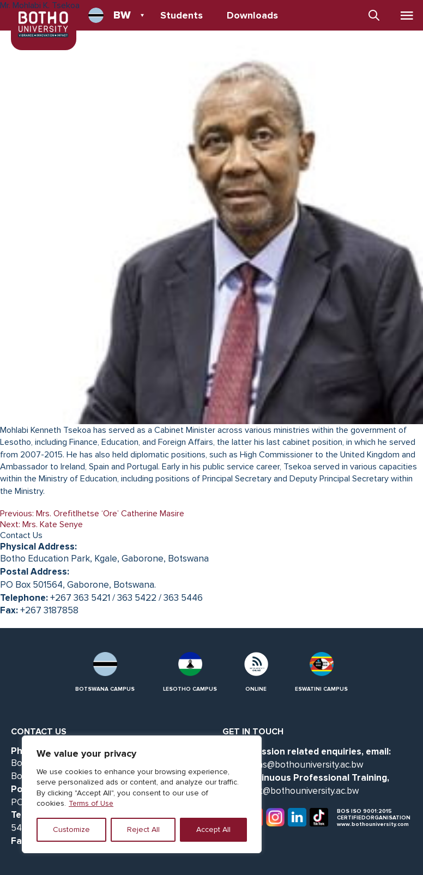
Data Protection (197, 38)
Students (181, 15)
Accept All (213, 829)
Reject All (143, 829)
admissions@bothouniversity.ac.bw (292, 764)
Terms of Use (91, 803)
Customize (71, 829)
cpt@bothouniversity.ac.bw (304, 790)
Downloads (252, 15)
